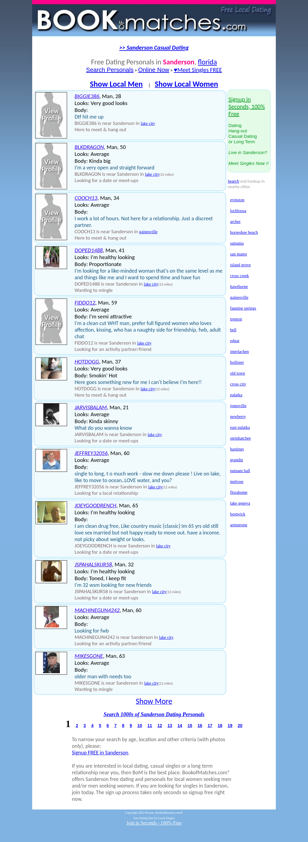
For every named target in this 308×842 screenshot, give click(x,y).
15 (189, 725)
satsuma (237, 243)
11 (149, 725)
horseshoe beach (244, 232)
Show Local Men (116, 84)
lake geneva (240, 503)
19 (230, 725)
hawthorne (239, 286)
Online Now (153, 70)
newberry (238, 416)
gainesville (148, 232)
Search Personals (110, 70)
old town (237, 373)
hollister (237, 362)
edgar (234, 341)
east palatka (240, 427)
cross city (238, 384)
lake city (148, 123)
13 (170, 725)
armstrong (238, 525)
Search (233, 181)
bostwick (237, 514)
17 (210, 725)
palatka (236, 395)
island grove (240, 265)
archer (235, 221)
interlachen (239, 351)
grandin (236, 460)
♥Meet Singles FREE (198, 69)
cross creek (239, 276)
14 (179, 725)
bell (233, 330)
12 (159, 725)
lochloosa (238, 211)
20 (240, 725)
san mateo (238, 254)
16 (200, 725)
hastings (237, 449)
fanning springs (243, 308)
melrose (236, 481)
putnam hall (240, 471)
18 (219, 725)
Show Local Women (186, 84)
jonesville (238, 406)
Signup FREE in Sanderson (100, 752)
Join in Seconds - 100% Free (154, 822)
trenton (236, 319)
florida (207, 61)
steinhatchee (240, 438)
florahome (239, 492)
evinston (237, 200)
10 (139, 725)
